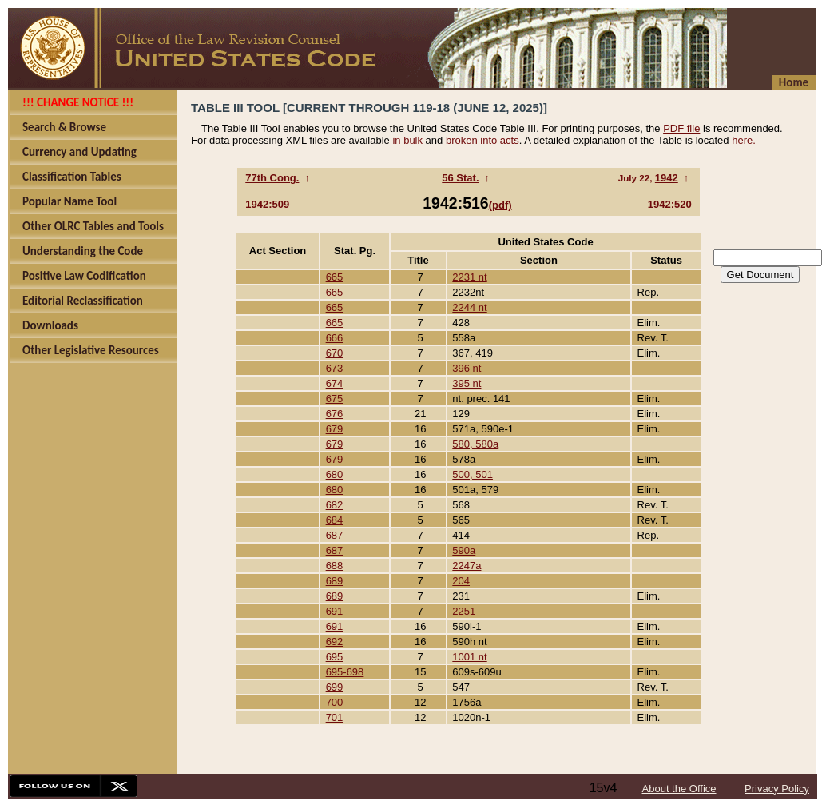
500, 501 (472, 474)
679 (334, 429)
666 (334, 338)
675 (334, 398)
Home (793, 82)
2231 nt (469, 277)
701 (334, 717)
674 (334, 383)
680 (334, 474)
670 (334, 353)
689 (334, 581)
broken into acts (482, 140)
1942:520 (670, 204)
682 (334, 505)
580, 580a (475, 444)
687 (334, 535)
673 (334, 368)
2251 (463, 611)
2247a (466, 566)
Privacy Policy (777, 789)
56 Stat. (460, 178)
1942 (666, 178)
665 (334, 277)
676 (334, 414)
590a (463, 550)
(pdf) (500, 205)
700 (334, 702)
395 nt (466, 383)
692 (334, 642)
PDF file (681, 128)
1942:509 (267, 204)
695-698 (345, 672)
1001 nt (469, 657)
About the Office (679, 789)
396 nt (466, 368)
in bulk (407, 140)
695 (334, 657)
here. (744, 140)
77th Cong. (272, 178)
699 (334, 687)
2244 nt (469, 307)
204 (461, 581)
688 (334, 566)
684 (334, 520)
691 (334, 611)
